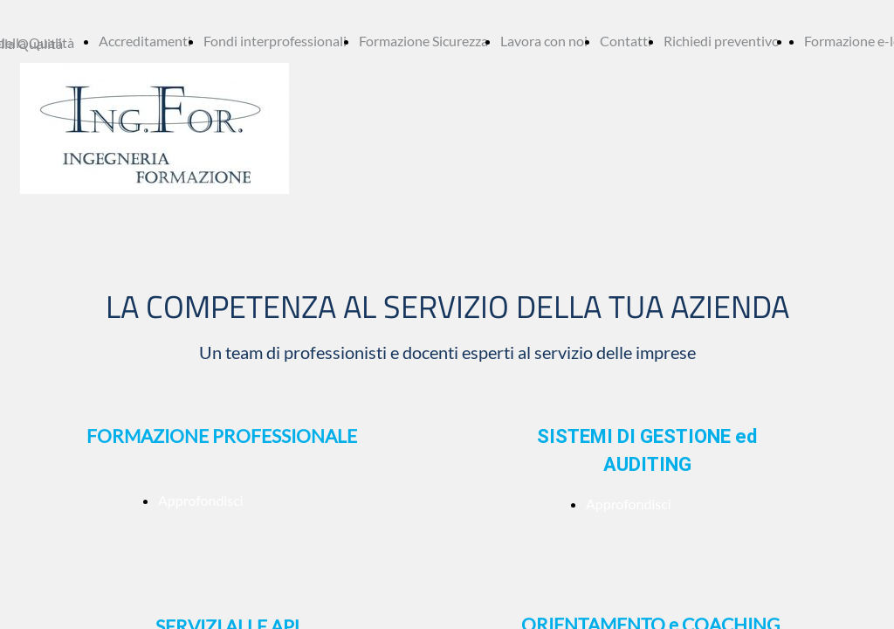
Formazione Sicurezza (423, 40)
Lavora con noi (544, 40)
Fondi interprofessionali (275, 40)
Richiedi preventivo (722, 40)
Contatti (625, 40)
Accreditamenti (145, 40)
